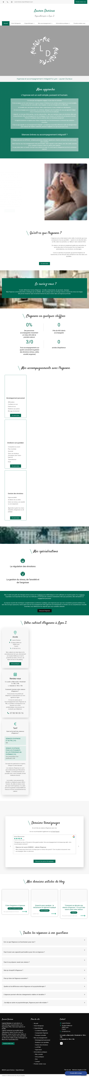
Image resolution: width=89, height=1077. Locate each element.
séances (40, 595)
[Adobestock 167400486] (15, 896)
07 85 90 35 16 (16, 648)
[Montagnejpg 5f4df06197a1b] (73, 896)
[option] (44, 844)
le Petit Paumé (55, 831)
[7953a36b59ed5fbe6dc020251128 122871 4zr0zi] (44, 896)
